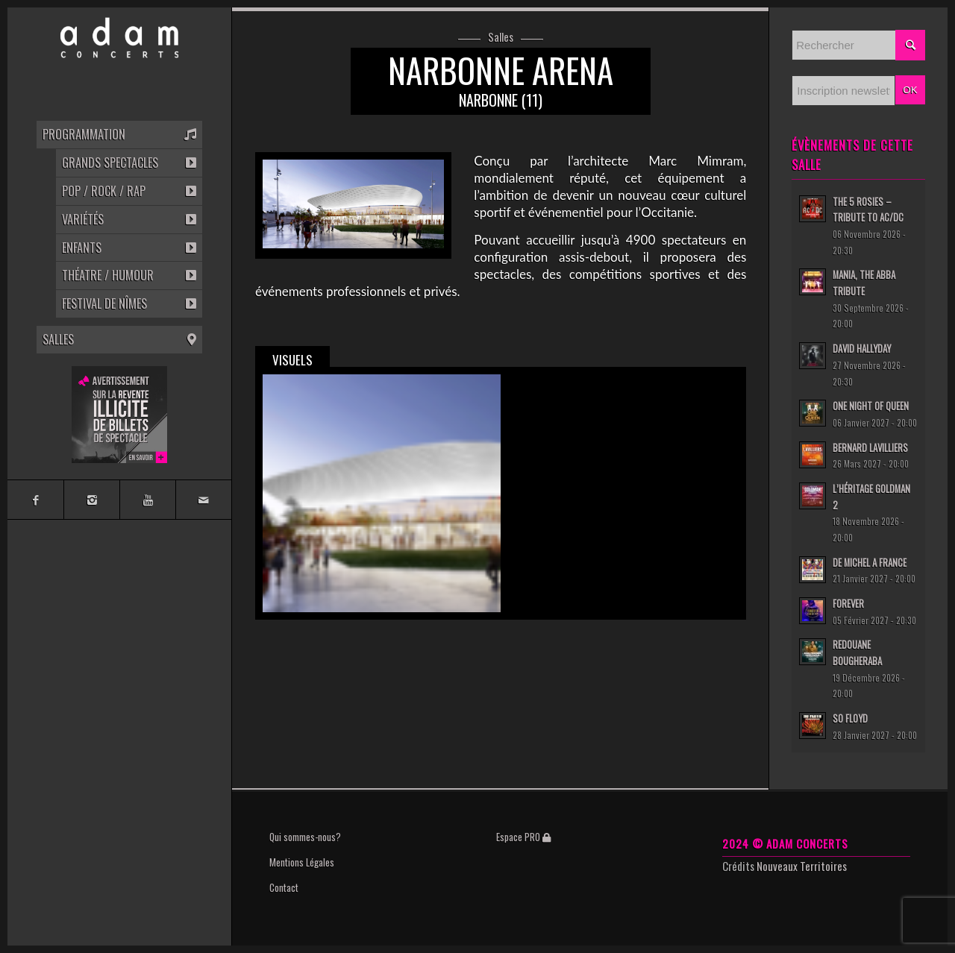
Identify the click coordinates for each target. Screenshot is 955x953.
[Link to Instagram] (91, 499)
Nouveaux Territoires (802, 866)
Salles (500, 37)
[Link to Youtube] (147, 499)
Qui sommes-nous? (305, 836)
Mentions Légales (301, 862)
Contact (283, 887)
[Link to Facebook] (35, 499)
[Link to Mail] (203, 499)
